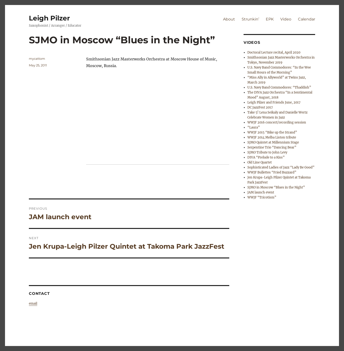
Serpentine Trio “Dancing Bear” (271, 147)
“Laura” (253, 127)
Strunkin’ (250, 19)
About (229, 19)
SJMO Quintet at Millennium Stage (273, 142)
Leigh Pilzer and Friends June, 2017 (274, 102)
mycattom (37, 58)
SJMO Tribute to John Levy (267, 152)
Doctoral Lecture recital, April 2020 (273, 52)
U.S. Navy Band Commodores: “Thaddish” (279, 87)
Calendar (306, 19)
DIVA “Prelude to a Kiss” (266, 157)
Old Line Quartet (259, 162)
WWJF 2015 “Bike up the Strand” (272, 132)
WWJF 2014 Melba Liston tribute (271, 137)
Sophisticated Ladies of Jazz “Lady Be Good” (280, 167)
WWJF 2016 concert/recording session (276, 122)
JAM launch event (260, 192)
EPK (270, 19)
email (33, 304)
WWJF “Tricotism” (261, 197)
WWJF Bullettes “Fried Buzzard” (271, 172)
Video (285, 19)
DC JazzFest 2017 (260, 107)
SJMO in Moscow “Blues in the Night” (276, 187)
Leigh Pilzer (49, 18)
